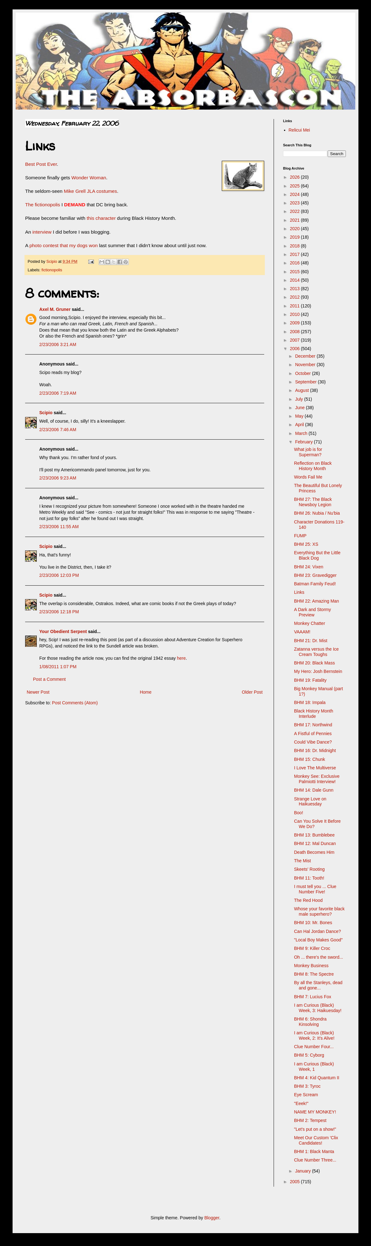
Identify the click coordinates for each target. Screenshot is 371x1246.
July (299, 399)
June (300, 407)
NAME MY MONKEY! (315, 1111)
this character (101, 218)
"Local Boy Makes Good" (318, 939)
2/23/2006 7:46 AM (57, 429)
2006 (295, 348)
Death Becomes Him (314, 852)
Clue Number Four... (314, 1046)
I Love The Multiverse (315, 767)
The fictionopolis (42, 204)
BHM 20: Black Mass (314, 662)
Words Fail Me (308, 476)
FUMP (300, 535)
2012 (295, 297)
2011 (295, 305)
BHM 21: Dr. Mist (310, 640)
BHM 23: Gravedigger (315, 575)
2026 (295, 177)
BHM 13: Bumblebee (314, 834)
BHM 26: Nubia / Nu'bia (317, 513)
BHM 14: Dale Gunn (313, 790)
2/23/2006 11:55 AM (59, 526)
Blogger (211, 1217)
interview (42, 232)
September (306, 381)
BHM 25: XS (306, 544)
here (181, 658)
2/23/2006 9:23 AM (57, 477)
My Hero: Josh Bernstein (318, 671)
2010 (295, 314)
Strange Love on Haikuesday (310, 801)
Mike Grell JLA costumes (90, 191)
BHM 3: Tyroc (307, 1086)
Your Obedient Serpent (63, 631)
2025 (295, 185)
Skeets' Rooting (309, 869)
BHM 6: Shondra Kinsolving (310, 1021)
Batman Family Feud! (315, 583)
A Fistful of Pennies (313, 733)
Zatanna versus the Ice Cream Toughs (316, 652)
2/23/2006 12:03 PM (59, 575)
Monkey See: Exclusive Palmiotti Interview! (317, 779)
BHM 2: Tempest (310, 1120)
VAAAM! (302, 631)
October (303, 373)
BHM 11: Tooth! (309, 877)
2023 (295, 202)
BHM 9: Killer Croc (312, 948)
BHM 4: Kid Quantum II (316, 1077)
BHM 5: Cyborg (309, 1055)
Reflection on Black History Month (313, 466)
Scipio (45, 412)
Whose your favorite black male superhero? (319, 911)
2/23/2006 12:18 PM (59, 611)
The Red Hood (308, 900)
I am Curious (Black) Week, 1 (314, 1066)
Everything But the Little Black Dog (317, 555)
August (302, 390)
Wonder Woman (88, 177)
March (301, 433)
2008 (295, 331)
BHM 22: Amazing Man (316, 601)
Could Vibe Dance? (313, 742)
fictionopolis (51, 270)
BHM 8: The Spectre (314, 974)
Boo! (298, 812)
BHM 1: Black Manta (314, 1151)
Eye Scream (306, 1094)
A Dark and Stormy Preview (312, 612)
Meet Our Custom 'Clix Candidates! (316, 1140)
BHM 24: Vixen (308, 566)
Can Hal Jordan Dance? (317, 931)
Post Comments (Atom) (75, 702)
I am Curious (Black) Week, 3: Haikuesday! (317, 1008)
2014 (295, 280)
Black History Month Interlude (313, 713)
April (300, 424)
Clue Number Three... (315, 1159)
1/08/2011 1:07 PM (57, 666)
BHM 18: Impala (309, 702)
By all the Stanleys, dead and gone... (318, 985)
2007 (295, 340)
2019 (295, 237)
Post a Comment (49, 679)
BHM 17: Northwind (313, 724)
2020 (295, 228)
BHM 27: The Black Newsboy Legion (313, 502)
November (305, 364)
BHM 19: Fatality (310, 680)
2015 (295, 271)
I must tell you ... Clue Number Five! (315, 889)
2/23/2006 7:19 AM (57, 393)
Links (299, 592)
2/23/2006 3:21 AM (57, 344)
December (305, 356)
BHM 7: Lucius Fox (312, 996)
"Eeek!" (301, 1103)
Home (145, 692)
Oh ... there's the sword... (318, 957)
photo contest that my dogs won (63, 245)
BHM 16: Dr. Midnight (315, 750)
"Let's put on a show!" (315, 1129)
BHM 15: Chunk (309, 759)
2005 (295, 1181)
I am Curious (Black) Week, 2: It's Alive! (314, 1035)
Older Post (252, 692)
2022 (295, 211)
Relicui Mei (299, 130)
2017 (295, 254)
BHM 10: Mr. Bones (313, 922)
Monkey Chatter (309, 623)
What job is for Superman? (308, 452)
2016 (295, 262)
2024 (295, 194)
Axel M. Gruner (55, 309)
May (299, 416)
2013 (295, 288)
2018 (295, 245)
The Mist (302, 860)
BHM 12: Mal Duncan (315, 843)
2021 (295, 220)
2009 (295, 322)
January (303, 1170)
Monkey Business (311, 965)
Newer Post (38, 692)
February (304, 441)
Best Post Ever (41, 164)
